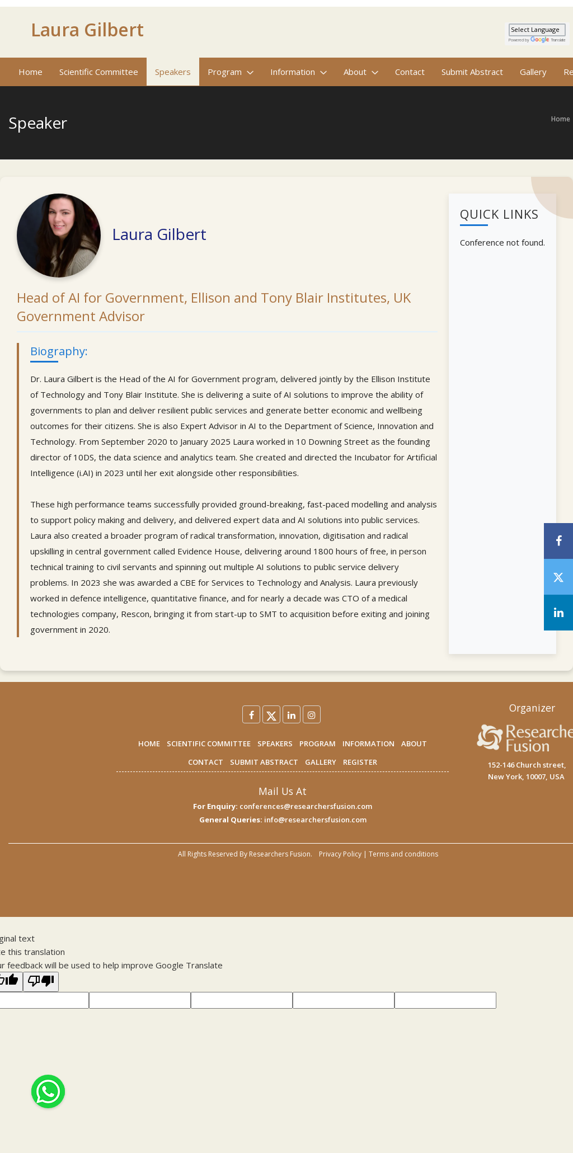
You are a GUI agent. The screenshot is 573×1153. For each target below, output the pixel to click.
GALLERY (320, 762)
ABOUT (414, 743)
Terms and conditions (403, 854)
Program (230, 71)
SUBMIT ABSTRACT (264, 762)
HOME (149, 743)
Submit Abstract (472, 71)
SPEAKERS (275, 743)
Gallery (533, 71)
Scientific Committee (98, 71)
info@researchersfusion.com (315, 820)
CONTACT (205, 762)
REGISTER (360, 762)
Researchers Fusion (280, 854)
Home (30, 71)
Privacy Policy (340, 854)
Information (298, 71)
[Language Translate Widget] (537, 29)
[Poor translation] (41, 982)
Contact (410, 71)
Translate (548, 40)
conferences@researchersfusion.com (305, 806)
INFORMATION (368, 743)
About (361, 71)
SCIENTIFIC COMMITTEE (209, 743)
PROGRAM (317, 743)
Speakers (173, 71)
